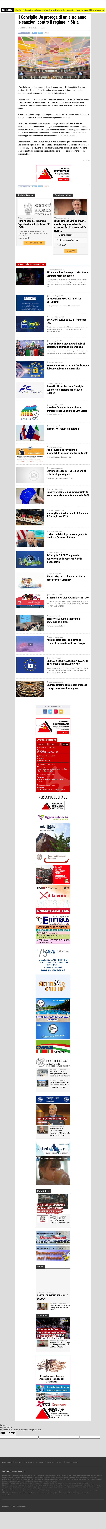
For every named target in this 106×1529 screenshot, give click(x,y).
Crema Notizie (19, 1467)
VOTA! (71, 251)
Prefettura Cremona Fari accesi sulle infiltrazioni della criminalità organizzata (59, 10)
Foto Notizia (43, 1191)
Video (40, 1267)
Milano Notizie (30, 1467)
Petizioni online (25, 195)
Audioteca (42, 1320)
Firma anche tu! (34, 243)
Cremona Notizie (7, 1467)
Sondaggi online (63, 195)
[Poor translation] (11, 1438)
